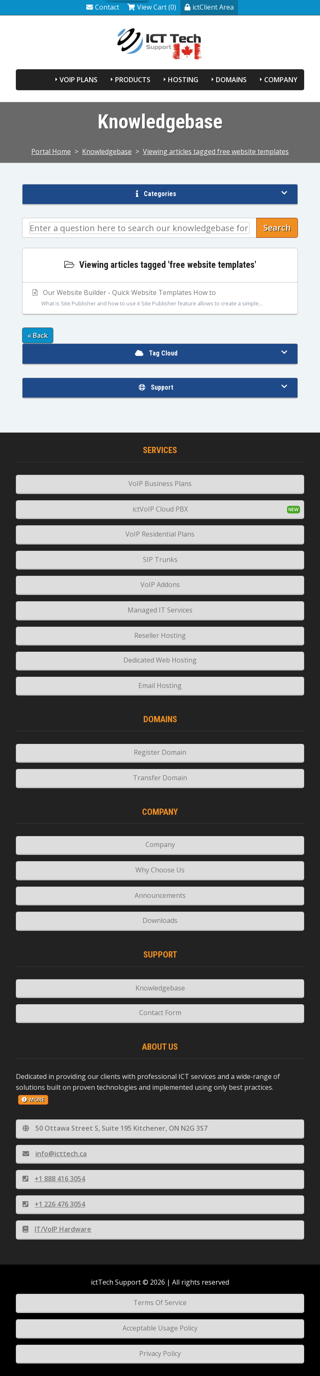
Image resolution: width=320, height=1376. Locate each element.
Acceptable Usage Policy (160, 1328)
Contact (102, 7)
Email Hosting (160, 685)
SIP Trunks (160, 559)
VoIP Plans (79, 79)
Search (277, 227)
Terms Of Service (160, 1302)
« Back (38, 335)
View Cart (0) (152, 7)
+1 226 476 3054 (53, 1204)
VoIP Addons (160, 584)
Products (132, 79)
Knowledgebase (107, 151)
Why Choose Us (160, 869)
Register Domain (160, 752)
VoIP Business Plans (160, 483)
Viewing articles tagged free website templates (216, 151)
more (33, 1099)
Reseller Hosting (160, 635)
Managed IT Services (160, 610)
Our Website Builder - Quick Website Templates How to (160, 298)
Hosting (183, 79)
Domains (231, 79)
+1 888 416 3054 (53, 1178)
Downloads (160, 920)
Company (281, 79)
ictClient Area (209, 7)
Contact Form (160, 1012)
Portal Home (51, 151)
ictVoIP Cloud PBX (160, 509)
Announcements (160, 895)
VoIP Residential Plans (160, 534)
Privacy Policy (160, 1353)
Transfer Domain (160, 777)
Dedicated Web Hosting (160, 660)
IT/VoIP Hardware (56, 1229)
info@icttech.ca (54, 1153)
